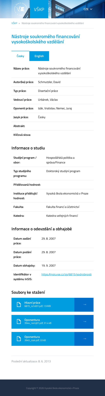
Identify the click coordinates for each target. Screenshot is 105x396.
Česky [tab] (20, 56)
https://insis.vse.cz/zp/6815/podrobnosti (67, 274)
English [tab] (39, 56)
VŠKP (39, 9)
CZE (86, 9)
